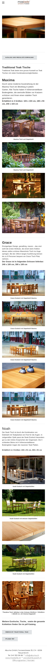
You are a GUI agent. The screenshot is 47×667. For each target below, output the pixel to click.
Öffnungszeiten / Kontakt (23, 660)
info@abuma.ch (32, 655)
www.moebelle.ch (13, 658)
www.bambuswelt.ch (32, 658)
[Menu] (3, 3)
